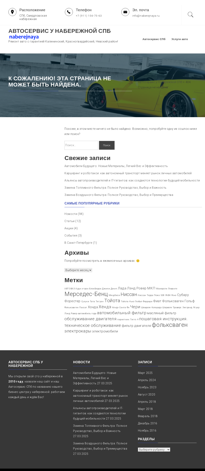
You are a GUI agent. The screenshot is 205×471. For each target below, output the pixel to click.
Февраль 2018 (148, 405)
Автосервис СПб (159, 34)
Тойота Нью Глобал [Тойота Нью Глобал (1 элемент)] (131, 291)
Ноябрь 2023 (147, 376)
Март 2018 (145, 398)
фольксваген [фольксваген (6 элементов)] (170, 314)
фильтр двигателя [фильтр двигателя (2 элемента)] (136, 315)
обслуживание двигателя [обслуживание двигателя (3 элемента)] (90, 308)
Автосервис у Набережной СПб (59, 31)
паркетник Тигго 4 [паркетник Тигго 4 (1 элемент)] (127, 309)
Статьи (69, 210)
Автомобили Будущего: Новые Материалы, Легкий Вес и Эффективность (116, 155)
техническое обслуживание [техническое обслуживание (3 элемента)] (92, 314)
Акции (68, 217)
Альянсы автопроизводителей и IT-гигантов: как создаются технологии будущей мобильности (132, 169)
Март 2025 (145, 362)
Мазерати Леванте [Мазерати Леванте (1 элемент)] (166, 278)
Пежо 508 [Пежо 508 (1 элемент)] (159, 284)
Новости (70, 203)
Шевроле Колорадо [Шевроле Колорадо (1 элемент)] (151, 297)
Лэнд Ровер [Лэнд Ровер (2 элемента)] (137, 278)
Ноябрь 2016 (147, 420)
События (70, 224)
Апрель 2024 (147, 369)
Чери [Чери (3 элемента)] (135, 296)
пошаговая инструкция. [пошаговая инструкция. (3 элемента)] (163, 308)
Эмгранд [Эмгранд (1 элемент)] (187, 297)
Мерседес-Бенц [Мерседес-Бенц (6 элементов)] (86, 283)
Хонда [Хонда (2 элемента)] (93, 296)
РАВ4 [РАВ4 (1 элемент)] (168, 284)
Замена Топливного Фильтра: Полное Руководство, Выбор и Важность (115, 177)
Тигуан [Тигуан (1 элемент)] (100, 291)
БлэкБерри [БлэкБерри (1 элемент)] (95, 278)
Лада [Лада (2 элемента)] (122, 278)
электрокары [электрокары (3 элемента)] (77, 320)
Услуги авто (185, 34)
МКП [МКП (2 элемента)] (151, 278)
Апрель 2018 (147, 391)
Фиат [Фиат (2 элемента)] (157, 290)
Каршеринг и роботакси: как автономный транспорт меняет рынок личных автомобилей (128, 162)
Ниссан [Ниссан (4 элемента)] (129, 284)
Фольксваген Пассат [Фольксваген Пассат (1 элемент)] (75, 297)
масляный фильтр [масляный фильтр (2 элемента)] (161, 302)
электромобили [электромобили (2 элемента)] (105, 321)
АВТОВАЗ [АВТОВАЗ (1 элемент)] (69, 278)
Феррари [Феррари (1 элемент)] (147, 291)
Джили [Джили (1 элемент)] (106, 278)
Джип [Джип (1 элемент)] (114, 278)
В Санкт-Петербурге (78, 232)
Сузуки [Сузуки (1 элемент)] (85, 291)
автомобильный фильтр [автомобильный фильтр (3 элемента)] (121, 302)
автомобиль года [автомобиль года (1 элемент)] (87, 303)
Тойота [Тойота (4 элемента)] (112, 290)
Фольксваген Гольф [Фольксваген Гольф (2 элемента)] (178, 290)
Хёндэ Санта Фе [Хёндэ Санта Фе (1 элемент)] (120, 297)
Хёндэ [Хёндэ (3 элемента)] (105, 296)
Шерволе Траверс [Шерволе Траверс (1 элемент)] (172, 297)
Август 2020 (146, 383)
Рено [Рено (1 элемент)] (173, 284)
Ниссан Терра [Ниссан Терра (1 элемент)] (145, 284)
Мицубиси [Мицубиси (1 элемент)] (114, 284)
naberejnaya (145, 464)
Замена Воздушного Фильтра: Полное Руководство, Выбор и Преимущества (118, 184)
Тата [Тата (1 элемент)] (92, 291)
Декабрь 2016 (147, 412)
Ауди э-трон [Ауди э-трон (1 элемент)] (82, 278)
